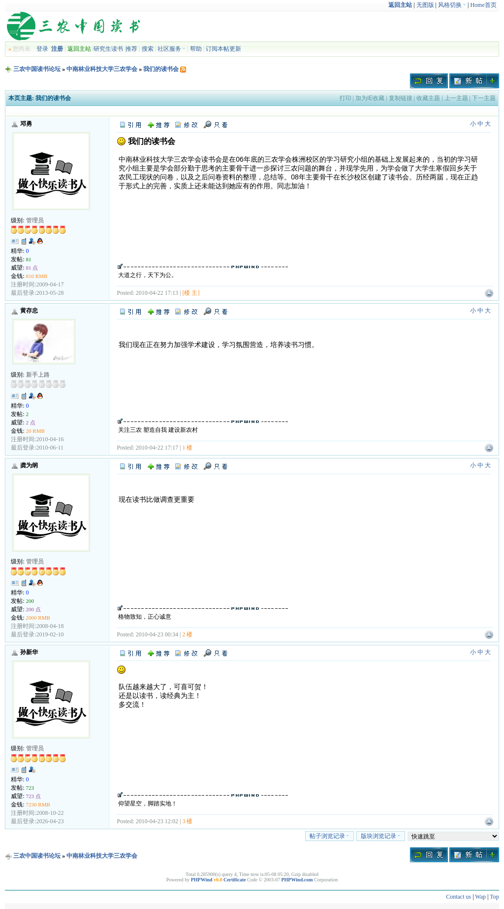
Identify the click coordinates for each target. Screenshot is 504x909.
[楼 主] (190, 292)
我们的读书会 (161, 69)
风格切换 (452, 4)
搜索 (148, 48)
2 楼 (187, 634)
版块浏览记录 (381, 836)
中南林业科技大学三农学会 (101, 69)
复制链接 (400, 98)
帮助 (196, 48)
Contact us (458, 896)
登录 (42, 48)
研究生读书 (108, 48)
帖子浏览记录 (329, 836)
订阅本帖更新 (223, 48)
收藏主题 (428, 98)
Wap (480, 896)
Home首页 (483, 4)
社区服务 (172, 48)
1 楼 (187, 447)
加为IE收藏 (369, 98)
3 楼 (187, 821)
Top (494, 896)
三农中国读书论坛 (37, 69)
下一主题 (484, 98)
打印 (345, 98)
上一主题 (456, 98)
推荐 (131, 48)
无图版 (425, 4)
